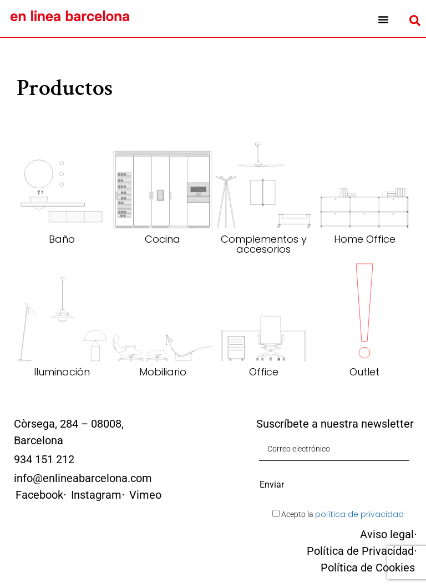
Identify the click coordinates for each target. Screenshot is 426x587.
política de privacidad (359, 514)
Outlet (364, 372)
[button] (383, 19)
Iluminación (62, 372)
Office (263, 372)
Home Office (364, 239)
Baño (62, 239)
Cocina (162, 239)
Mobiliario (162, 372)
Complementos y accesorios (264, 244)
